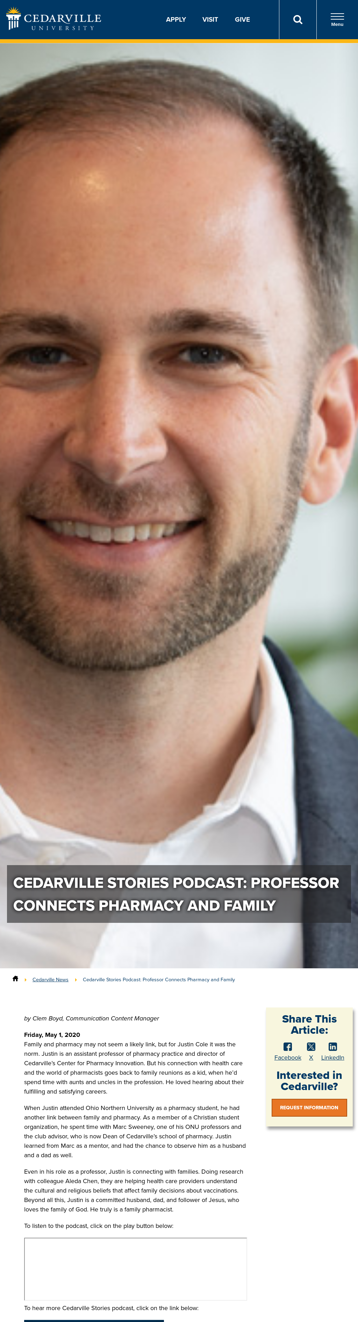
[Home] (15, 979)
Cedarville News (51, 979)
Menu (337, 20)
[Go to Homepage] (53, 28)
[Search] (297, 19)
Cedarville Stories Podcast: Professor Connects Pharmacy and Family (159, 979)
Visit (210, 19)
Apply (176, 19)
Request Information (309, 1107)
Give (242, 19)
